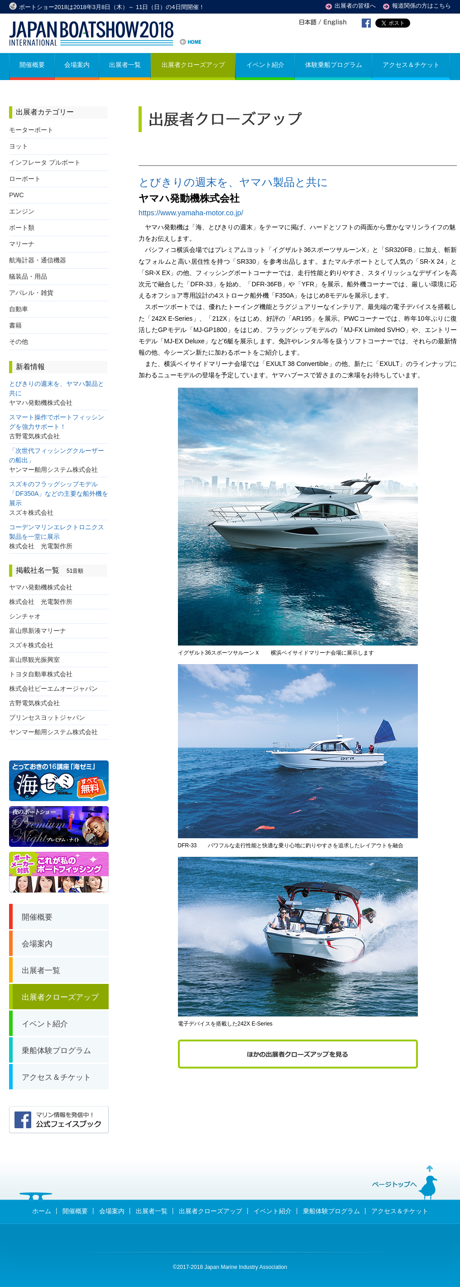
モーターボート (31, 129)
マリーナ (21, 243)
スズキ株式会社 (31, 645)
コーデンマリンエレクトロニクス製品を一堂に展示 (56, 536)
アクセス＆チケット (399, 1211)
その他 (18, 341)
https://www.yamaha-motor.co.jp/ (191, 213)
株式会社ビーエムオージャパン (53, 688)
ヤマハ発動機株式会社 (40, 587)
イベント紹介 (273, 1211)
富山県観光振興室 (34, 659)
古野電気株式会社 (34, 703)
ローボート (25, 178)
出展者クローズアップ (210, 1211)
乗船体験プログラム (331, 1211)
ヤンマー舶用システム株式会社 (53, 732)
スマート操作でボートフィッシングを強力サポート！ (56, 426)
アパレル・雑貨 (31, 292)
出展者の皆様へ (355, 5)
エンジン (21, 211)
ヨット (18, 146)
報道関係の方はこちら (421, 5)
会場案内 (112, 1211)
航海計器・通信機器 (37, 260)
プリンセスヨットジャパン (47, 717)
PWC (16, 195)
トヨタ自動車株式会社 (40, 674)
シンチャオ (25, 616)
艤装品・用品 (28, 276)
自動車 (18, 309)
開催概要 (75, 1211)
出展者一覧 (152, 1211)
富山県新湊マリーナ (37, 630)
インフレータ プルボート (45, 162)
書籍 (15, 325)
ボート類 (21, 227)
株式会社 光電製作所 (40, 601)
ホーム (41, 1211)
